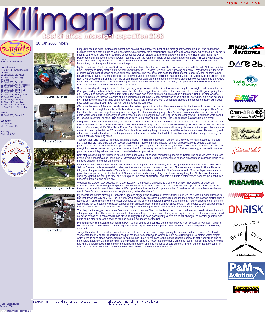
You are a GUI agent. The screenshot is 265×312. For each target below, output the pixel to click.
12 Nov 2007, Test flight (13, 102)
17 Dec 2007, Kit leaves (13, 104)
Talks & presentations (12, 61)
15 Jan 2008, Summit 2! (13, 89)
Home (4, 59)
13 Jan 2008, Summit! (12, 92)
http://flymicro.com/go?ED (19, 311)
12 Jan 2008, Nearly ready (14, 94)
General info (7, 123)
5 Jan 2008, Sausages (12, 99)
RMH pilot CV (8, 134)
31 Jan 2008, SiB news (12, 75)
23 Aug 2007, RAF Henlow (14, 107)
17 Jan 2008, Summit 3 (12, 115)
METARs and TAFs (10, 126)
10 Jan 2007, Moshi (11, 97)
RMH (46, 302)
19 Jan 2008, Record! (12, 82)
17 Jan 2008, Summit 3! (13, 87)
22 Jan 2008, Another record (15, 85)
